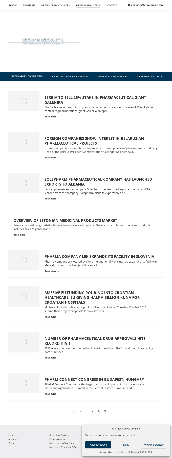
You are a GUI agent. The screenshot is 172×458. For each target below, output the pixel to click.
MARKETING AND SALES (150, 76)
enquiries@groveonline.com (146, 5)
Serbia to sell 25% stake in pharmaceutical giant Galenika (95, 100)
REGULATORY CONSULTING (27, 76)
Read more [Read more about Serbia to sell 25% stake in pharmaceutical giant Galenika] (52, 116)
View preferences (154, 444)
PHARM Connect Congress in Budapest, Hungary (94, 379)
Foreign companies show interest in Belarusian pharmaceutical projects (94, 141)
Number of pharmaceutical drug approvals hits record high (95, 341)
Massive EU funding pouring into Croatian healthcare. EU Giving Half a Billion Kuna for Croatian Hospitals (92, 297)
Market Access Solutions (61, 443)
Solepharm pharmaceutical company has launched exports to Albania (98, 182)
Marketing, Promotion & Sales (64, 447)
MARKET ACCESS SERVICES (112, 76)
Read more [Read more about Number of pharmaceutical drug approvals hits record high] (52, 357)
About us (12, 439)
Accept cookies (98, 444)
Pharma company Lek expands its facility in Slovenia (99, 256)
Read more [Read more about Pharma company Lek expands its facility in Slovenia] (52, 271)
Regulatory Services (59, 435)
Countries (13, 443)
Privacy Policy (120, 451)
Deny (126, 444)
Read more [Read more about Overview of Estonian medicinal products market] (20, 234)
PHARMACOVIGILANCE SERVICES (70, 76)
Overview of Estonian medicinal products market (65, 220)
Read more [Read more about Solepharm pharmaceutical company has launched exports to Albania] (52, 198)
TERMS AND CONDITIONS (140, 451)
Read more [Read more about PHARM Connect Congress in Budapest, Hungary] (52, 393)
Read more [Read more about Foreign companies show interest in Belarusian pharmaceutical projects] (52, 157)
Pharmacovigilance (58, 439)
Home (11, 435)
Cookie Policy (106, 451)
